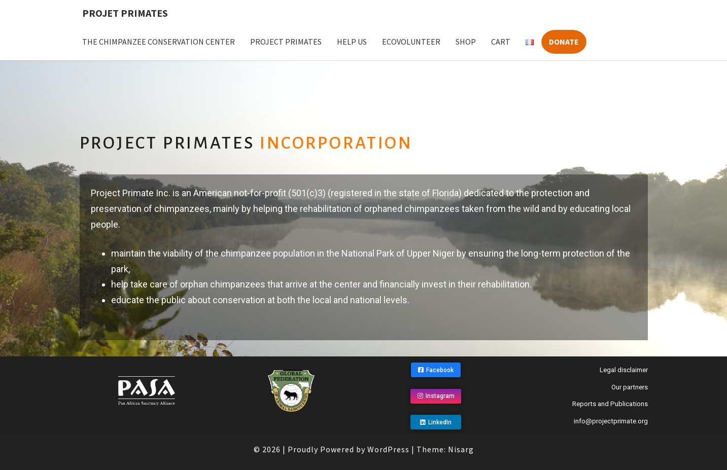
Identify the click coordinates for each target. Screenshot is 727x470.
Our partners (629, 387)
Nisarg (461, 449)
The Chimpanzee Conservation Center (158, 42)
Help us (352, 42)
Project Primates (286, 42)
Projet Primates (125, 13)
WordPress (388, 449)
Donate (564, 42)
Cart (500, 42)
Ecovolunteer (411, 42)
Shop (466, 42)
